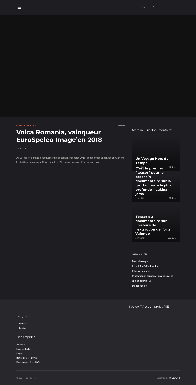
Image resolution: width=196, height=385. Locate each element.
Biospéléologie (140, 261)
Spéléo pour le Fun (141, 280)
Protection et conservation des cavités (152, 275)
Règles (19, 353)
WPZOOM (174, 377)
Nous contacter (23, 349)
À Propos (20, 344)
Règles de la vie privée (26, 357)
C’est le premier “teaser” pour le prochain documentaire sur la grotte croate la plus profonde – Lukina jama (153, 181)
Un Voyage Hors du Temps (152, 161)
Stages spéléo (139, 285)
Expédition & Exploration (145, 266)
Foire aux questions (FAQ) (28, 362)
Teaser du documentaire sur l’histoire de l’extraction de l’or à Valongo (152, 225)
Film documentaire (26, 125)
